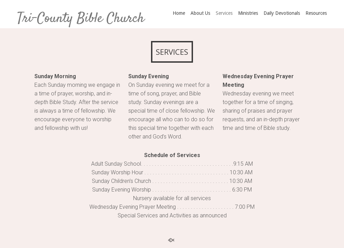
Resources (316, 13)
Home (179, 13)
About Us (200, 13)
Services (224, 13)
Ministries (248, 13)
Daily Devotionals (282, 13)
